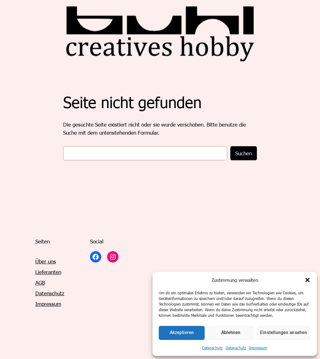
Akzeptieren (182, 332)
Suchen (243, 153)
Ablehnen (231, 332)
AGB (40, 282)
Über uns (45, 261)
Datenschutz (212, 347)
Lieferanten (48, 271)
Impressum (258, 347)
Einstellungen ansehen (283, 332)
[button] (307, 280)
